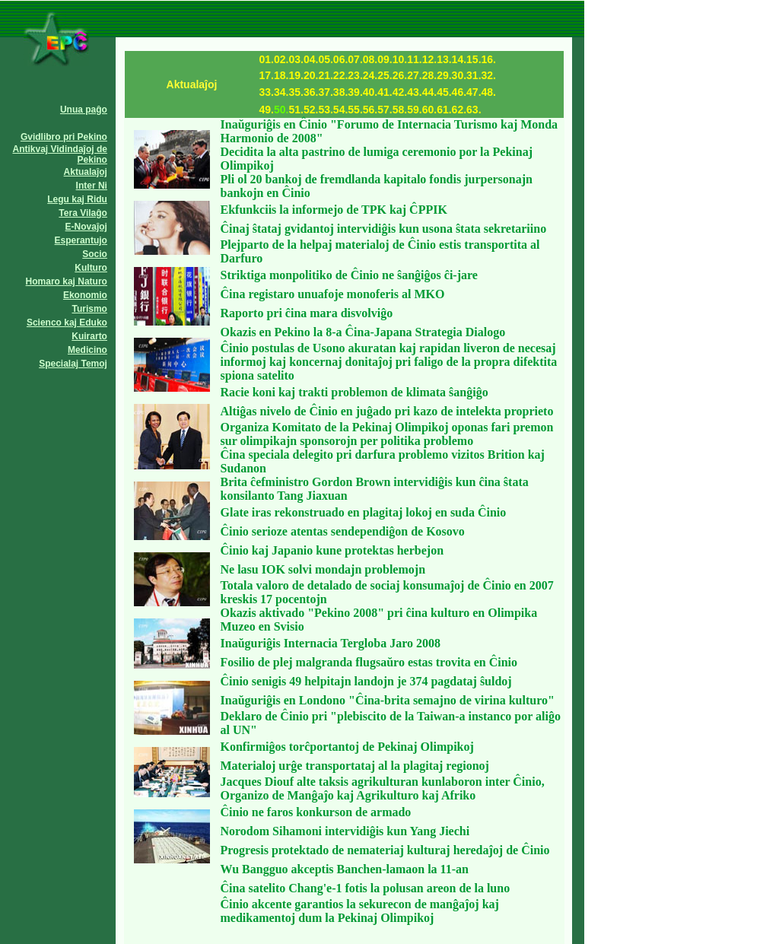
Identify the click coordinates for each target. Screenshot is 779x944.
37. (325, 92)
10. (400, 59)
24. (370, 75)
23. (355, 75)
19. (295, 75)
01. (266, 59)
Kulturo (91, 267)
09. (384, 59)
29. (444, 75)
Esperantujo (81, 240)
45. (444, 92)
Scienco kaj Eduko (67, 322)
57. (384, 109)
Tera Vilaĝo (83, 213)
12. (429, 59)
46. (459, 92)
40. (370, 92)
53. (325, 109)
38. (340, 92)
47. (473, 92)
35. (295, 92)
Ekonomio (85, 295)
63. (473, 109)
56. (370, 109)
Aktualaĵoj (85, 172)
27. (414, 75)
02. (281, 59)
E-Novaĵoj (86, 226)
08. (370, 59)
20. (311, 75)
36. (311, 92)
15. (473, 59)
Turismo (89, 309)
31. (473, 75)
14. (459, 59)
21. (325, 75)
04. (311, 59)
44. (429, 92)
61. (444, 109)
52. (311, 109)
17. (266, 75)
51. (295, 109)
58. (400, 109)
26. (400, 75)
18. (281, 75)
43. (414, 92)
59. (414, 109)
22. (340, 75)
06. (340, 59)
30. (459, 75)
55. (355, 109)
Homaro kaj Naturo (66, 281)
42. (400, 92)
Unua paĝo (83, 109)
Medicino (87, 350)
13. (444, 59)
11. (414, 59)
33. (266, 92)
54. (340, 109)
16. (489, 59)
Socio (94, 254)
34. (281, 92)
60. (429, 109)
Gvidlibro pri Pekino (64, 137)
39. (355, 92)
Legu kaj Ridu (77, 199)
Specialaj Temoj (73, 363)
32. (489, 75)
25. (384, 75)
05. (325, 59)
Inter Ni (91, 185)
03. (295, 59)
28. (429, 75)
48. (489, 92)
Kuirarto (89, 336)
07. (355, 59)
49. (266, 109)
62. (459, 109)
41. (384, 92)
